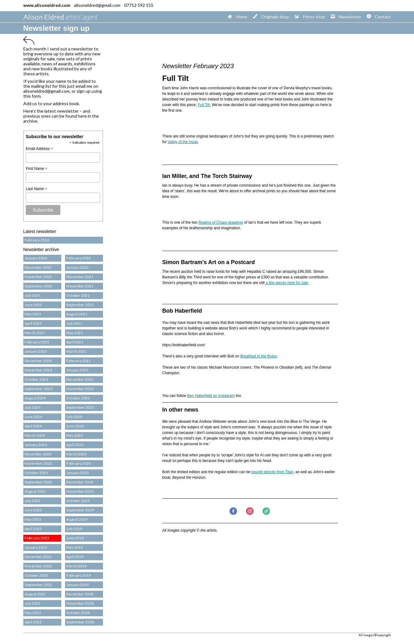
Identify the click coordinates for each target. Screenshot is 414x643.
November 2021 (79, 286)
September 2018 (79, 622)
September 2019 (79, 510)
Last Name (36, 189)
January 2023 (35, 547)
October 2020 (77, 398)
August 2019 (76, 519)
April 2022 (32, 622)
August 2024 (34, 398)
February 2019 (78, 575)
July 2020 (73, 416)
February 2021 (78, 360)
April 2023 (32, 528)
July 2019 (73, 528)
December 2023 (37, 454)
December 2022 (37, 556)
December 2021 (79, 276)
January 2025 (35, 351)
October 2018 (77, 612)
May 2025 (32, 314)
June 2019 (74, 538)
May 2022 (32, 612)
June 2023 (32, 510)
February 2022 (78, 258)
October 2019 (77, 500)
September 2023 (37, 482)
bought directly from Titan (272, 472)
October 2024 (35, 379)
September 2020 (79, 407)
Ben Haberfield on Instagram (211, 396)
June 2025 (32, 304)
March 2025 (34, 332)
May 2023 (32, 519)
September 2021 (79, 304)
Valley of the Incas (183, 142)
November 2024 (37, 370)
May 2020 (74, 435)
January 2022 (77, 267)
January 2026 (35, 258)
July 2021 (73, 323)
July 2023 (31, 500)
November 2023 (37, 463)
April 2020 (74, 444)
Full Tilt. (204, 105)
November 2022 (37, 566)
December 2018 (79, 594)
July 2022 (31, 603)
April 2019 (74, 556)
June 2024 (32, 416)
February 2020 (78, 463)
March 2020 (75, 454)
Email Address (39, 149)
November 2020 (79, 388)
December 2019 (79, 482)
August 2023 (34, 491)
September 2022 (37, 584)
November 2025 (37, 276)
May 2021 (74, 332)
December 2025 (37, 267)
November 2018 (79, 603)
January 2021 (77, 370)
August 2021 (76, 314)
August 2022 (34, 594)
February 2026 (36, 240)
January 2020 (77, 472)
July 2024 (31, 407)
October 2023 (35, 472)
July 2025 (31, 295)
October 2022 (35, 575)
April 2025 (32, 323)
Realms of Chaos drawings (220, 222)
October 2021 (77, 295)
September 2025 (37, 286)
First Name (36, 168)
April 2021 (74, 342)
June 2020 (74, 426)
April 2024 (32, 426)
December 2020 (79, 379)
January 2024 (35, 444)
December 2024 (37, 360)
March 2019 (75, 566)
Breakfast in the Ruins (258, 356)
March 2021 (75, 351)
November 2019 (79, 491)
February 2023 (36, 538)
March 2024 (34, 435)
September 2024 (37, 388)
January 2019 (77, 584)
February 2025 (36, 342)
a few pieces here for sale (287, 283)
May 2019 (74, 547)
